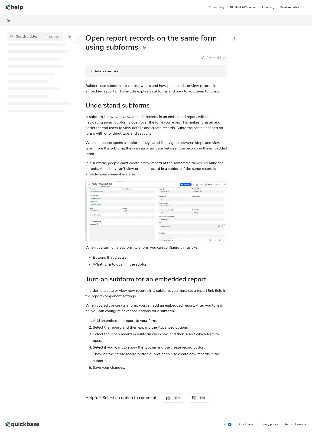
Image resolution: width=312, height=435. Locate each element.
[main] (156, 220)
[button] (35, 36)
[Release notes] (289, 7)
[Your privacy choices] (228, 424)
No (198, 397)
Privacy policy (269, 424)
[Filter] (69, 36)
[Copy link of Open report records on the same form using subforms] (144, 47)
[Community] (216, 7)
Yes (173, 397)
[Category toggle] (78, 40)
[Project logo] (14, 7)
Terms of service (295, 424)
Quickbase (246, 424)
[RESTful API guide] (242, 7)
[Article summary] (156, 71)
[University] (267, 7)
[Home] (8, 20)
